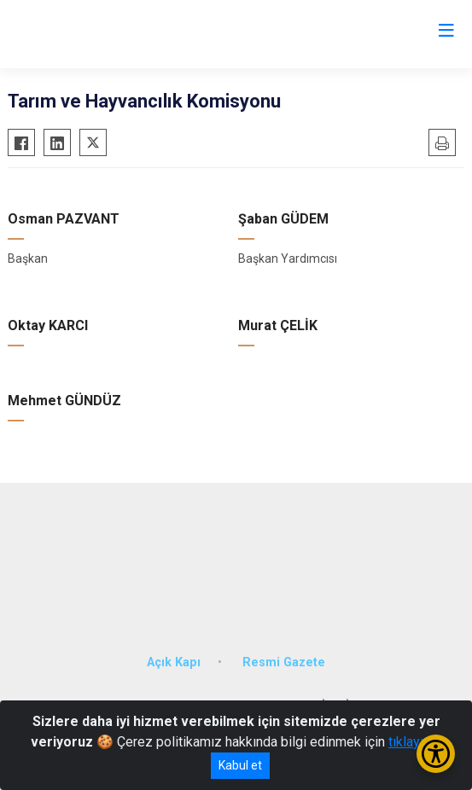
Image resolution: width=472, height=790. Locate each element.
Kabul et (240, 765)
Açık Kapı (174, 662)
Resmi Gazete (283, 662)
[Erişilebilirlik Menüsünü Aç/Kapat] (436, 754)
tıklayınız (414, 742)
